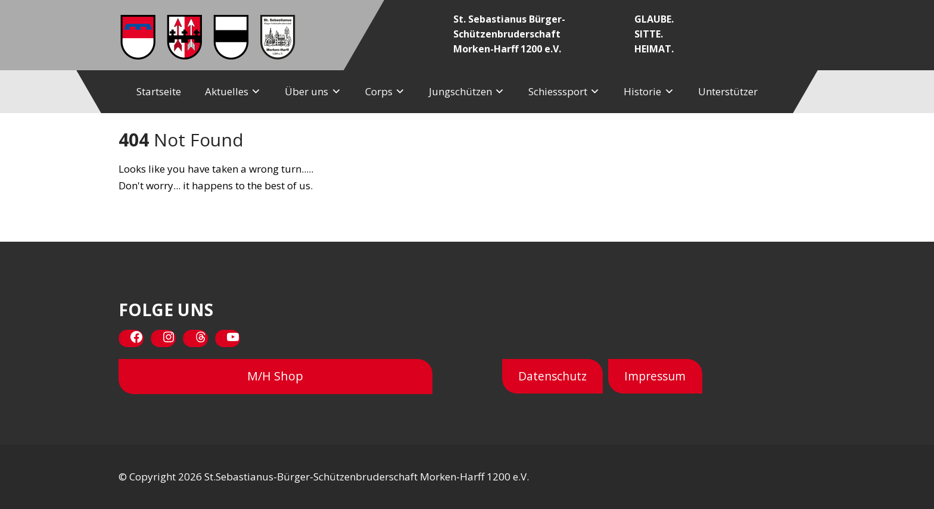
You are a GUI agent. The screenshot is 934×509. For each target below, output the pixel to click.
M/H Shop (275, 376)
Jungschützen (460, 91)
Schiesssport (557, 91)
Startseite (158, 91)
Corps (379, 91)
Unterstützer (728, 91)
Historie (642, 91)
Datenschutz (552, 376)
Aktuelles (226, 91)
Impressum (655, 376)
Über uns (306, 91)
